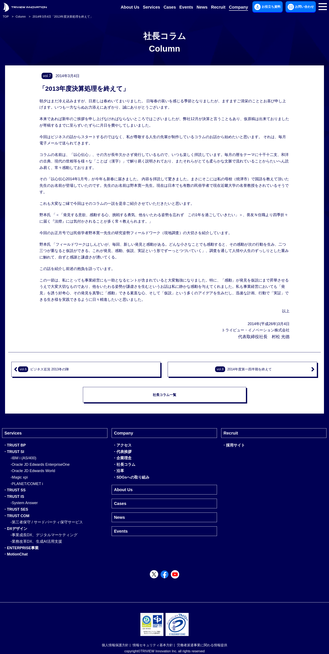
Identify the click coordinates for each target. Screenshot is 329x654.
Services (151, 7)
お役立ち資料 (267, 7)
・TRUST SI (13, 452)
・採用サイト (233, 445)
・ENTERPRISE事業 (21, 548)
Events (186, 7)
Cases (169, 7)
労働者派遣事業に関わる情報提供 (202, 645)
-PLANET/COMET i (26, 484)
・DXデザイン (15, 529)
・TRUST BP (14, 445)
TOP (6, 16)
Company (238, 7)
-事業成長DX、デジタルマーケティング (43, 535)
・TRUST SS (14, 490)
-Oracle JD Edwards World (32, 471)
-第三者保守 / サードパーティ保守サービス (46, 522)
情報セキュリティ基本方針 (153, 645)
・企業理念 (122, 458)
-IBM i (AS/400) (23, 458)
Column (21, 16)
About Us (130, 7)
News (202, 7)
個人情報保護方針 (115, 645)
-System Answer (24, 503)
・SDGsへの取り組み (131, 477)
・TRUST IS (13, 496)
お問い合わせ (301, 7)
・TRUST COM (16, 516)
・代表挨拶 (122, 452)
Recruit (218, 7)
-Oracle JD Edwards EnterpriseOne (40, 464)
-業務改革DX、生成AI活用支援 (36, 541)
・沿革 (118, 471)
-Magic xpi (19, 477)
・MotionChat (15, 554)
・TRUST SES (15, 509)
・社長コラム (124, 464)
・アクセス (122, 445)
